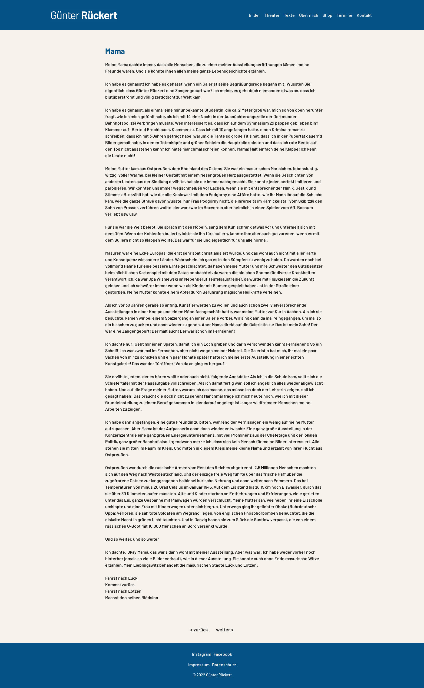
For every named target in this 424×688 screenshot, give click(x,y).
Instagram (201, 654)
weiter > (225, 629)
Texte (289, 15)
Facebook (223, 654)
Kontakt (364, 15)
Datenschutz (224, 664)
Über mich (308, 15)
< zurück (199, 629)
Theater (272, 15)
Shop (327, 15)
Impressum (199, 664)
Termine (344, 15)
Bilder (254, 15)
